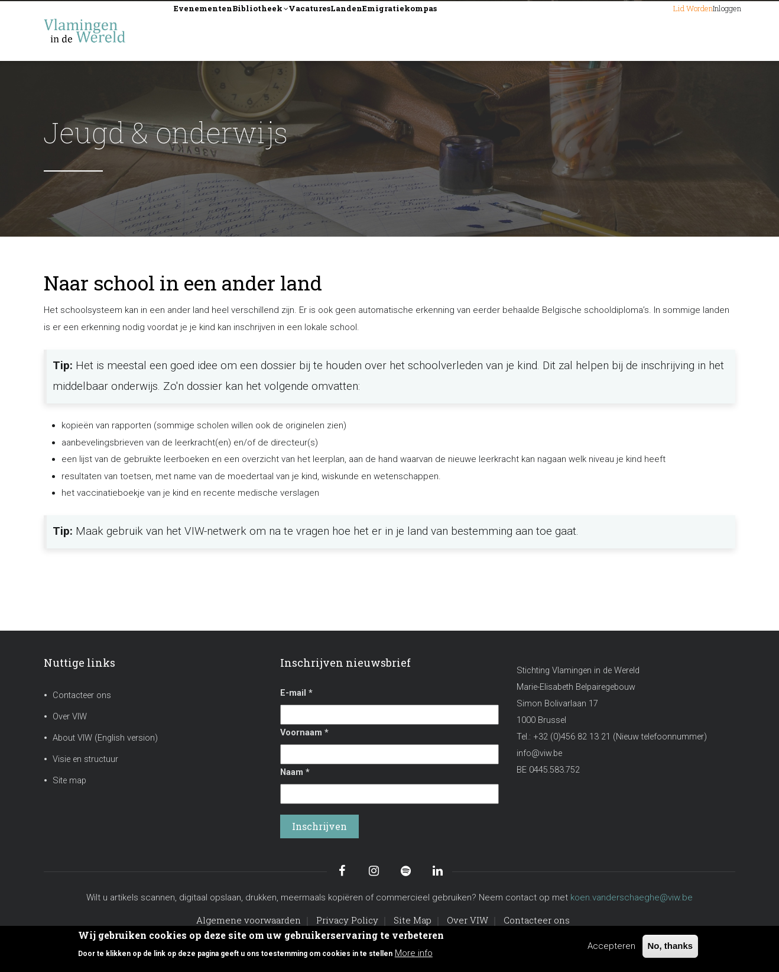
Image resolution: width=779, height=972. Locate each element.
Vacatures (371, 30)
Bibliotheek (299, 31)
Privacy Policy (347, 920)
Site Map (412, 920)
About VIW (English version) (105, 738)
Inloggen (711, 30)
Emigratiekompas (507, 30)
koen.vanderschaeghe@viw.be (631, 897)
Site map (69, 781)
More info (414, 953)
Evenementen (216, 30)
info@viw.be (539, 753)
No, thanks (670, 946)
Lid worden (645, 30)
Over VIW (70, 717)
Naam (295, 772)
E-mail (296, 693)
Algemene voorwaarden (248, 920)
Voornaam (304, 733)
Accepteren (611, 946)
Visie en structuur (85, 759)
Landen (429, 30)
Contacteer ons (82, 695)
